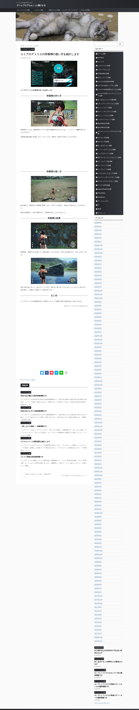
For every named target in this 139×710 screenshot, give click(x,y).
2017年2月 (97, 625)
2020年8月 (97, 478)
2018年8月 (97, 561)
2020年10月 (98, 470)
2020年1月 (97, 504)
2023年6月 (97, 354)
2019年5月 (97, 527)
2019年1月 (97, 542)
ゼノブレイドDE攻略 (103, 157)
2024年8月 (97, 301)
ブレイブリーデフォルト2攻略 (106, 101)
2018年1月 (97, 587)
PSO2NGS (101, 188)
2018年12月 (98, 546)
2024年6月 (97, 308)
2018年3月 (97, 580)
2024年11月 (98, 289)
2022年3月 (97, 406)
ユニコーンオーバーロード (69, 10)
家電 (99, 204)
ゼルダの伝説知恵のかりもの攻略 (107, 89)
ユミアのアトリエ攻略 (28, 379)
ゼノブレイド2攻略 (103, 160)
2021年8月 (97, 433)
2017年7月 (97, 606)
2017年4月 (97, 617)
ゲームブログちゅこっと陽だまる (31, 5)
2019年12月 (98, 508)
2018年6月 (97, 568)
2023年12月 (98, 331)
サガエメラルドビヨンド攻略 (106, 176)
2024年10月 (98, 293)
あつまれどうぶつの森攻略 (105, 97)
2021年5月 (97, 444)
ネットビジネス (102, 196)
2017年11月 (98, 595)
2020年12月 (98, 463)
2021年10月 (98, 425)
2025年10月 (98, 248)
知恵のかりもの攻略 (54, 10)
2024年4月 (97, 316)
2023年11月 (98, 335)
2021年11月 (98, 421)
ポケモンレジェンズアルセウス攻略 (108, 129)
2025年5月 (97, 267)
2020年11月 (98, 467)
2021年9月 (97, 429)
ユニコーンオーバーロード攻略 (106, 172)
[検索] (120, 44)
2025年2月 (97, 278)
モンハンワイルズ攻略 (23, 10)
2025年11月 (98, 244)
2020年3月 (97, 497)
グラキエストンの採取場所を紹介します (34, 441)
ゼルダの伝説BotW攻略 (104, 81)
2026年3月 (97, 229)
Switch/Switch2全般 (103, 184)
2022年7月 (97, 391)
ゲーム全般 (101, 54)
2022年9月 (97, 384)
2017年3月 (97, 621)
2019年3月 (97, 534)
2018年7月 (97, 565)
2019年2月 (97, 538)
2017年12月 (98, 591)
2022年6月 (97, 395)
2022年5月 (97, 399)
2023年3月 (97, 365)
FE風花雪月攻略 (102, 73)
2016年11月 (98, 636)
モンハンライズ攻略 (103, 105)
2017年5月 (97, 614)
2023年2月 (97, 369)
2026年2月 (97, 233)
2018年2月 (97, 583)
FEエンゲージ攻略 (103, 77)
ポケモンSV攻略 (85, 10)
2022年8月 (97, 387)
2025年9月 (97, 252)
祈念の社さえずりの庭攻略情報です (32, 411)
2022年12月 (98, 376)
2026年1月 (97, 237)
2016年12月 (98, 632)
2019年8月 (97, 516)
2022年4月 (97, 403)
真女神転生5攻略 (102, 125)
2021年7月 (97, 436)
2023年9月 (97, 342)
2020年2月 (97, 501)
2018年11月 (98, 550)
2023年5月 (97, 357)
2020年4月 (97, 493)
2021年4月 (97, 448)
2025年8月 (97, 256)
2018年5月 (97, 572)
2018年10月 (98, 553)
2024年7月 (97, 305)
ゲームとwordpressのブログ (69, 701)
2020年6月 (97, 485)
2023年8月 (97, 346)
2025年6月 (97, 263)
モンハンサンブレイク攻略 (105, 109)
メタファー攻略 (38, 10)
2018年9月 (97, 557)
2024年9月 (97, 297)
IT (98, 200)
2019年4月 (97, 531)
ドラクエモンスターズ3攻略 (105, 168)
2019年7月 (97, 519)
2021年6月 (97, 440)
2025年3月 (97, 274)
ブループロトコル (103, 69)
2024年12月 (98, 286)
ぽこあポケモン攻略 (103, 141)
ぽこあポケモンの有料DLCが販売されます (108, 656)
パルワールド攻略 (103, 65)
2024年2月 (97, 323)
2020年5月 (97, 489)
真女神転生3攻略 (102, 121)
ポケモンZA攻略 (102, 137)
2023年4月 (97, 361)
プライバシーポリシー (102, 692)
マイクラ (100, 61)
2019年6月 (97, 523)
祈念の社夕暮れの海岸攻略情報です (32, 395)
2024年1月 (97, 327)
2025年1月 (97, 282)
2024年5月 (97, 312)
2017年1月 (97, 629)
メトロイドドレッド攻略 (104, 117)
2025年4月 (97, 271)
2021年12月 (98, 418)
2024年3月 (97, 320)
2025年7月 (97, 259)
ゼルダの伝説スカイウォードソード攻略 (109, 93)
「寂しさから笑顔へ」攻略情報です (32, 426)
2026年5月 (97, 222)
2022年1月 (97, 414)
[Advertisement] (54, 153)
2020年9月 (97, 474)
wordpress (100, 192)
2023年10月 (98, 338)
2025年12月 (98, 240)
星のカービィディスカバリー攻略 (107, 153)
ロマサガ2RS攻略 (103, 180)
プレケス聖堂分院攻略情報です (31, 456)
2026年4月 (97, 225)
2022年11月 (98, 380)
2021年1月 (97, 459)
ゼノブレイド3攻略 (103, 164)
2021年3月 (97, 452)
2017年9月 (97, 602)
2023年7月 (97, 350)
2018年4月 (97, 576)
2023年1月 (97, 372)
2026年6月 (97, 218)
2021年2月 (97, 455)
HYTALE (100, 57)
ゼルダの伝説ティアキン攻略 (106, 85)
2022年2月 (97, 410)
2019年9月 (97, 512)
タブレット (101, 208)
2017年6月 (97, 610)
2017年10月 (98, 599)
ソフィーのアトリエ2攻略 (105, 145)
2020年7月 (97, 482)
